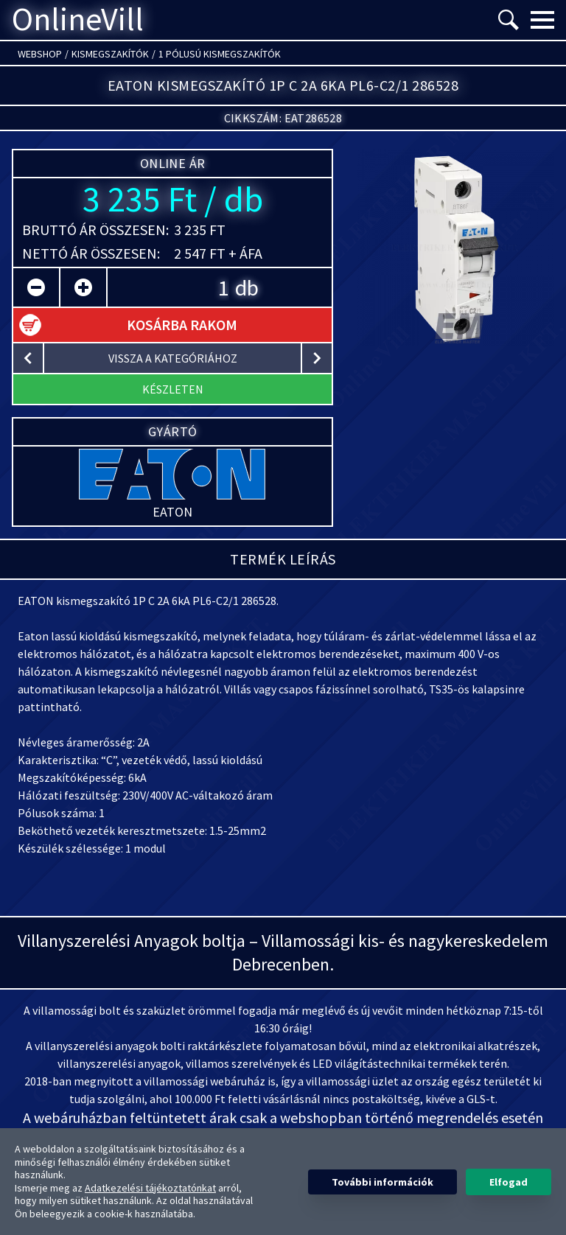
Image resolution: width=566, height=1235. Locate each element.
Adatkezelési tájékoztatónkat (150, 1187)
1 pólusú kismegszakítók (219, 53)
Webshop (40, 53)
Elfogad (508, 1182)
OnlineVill (78, 20)
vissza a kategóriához (172, 358)
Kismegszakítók (110, 53)
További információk (382, 1182)
